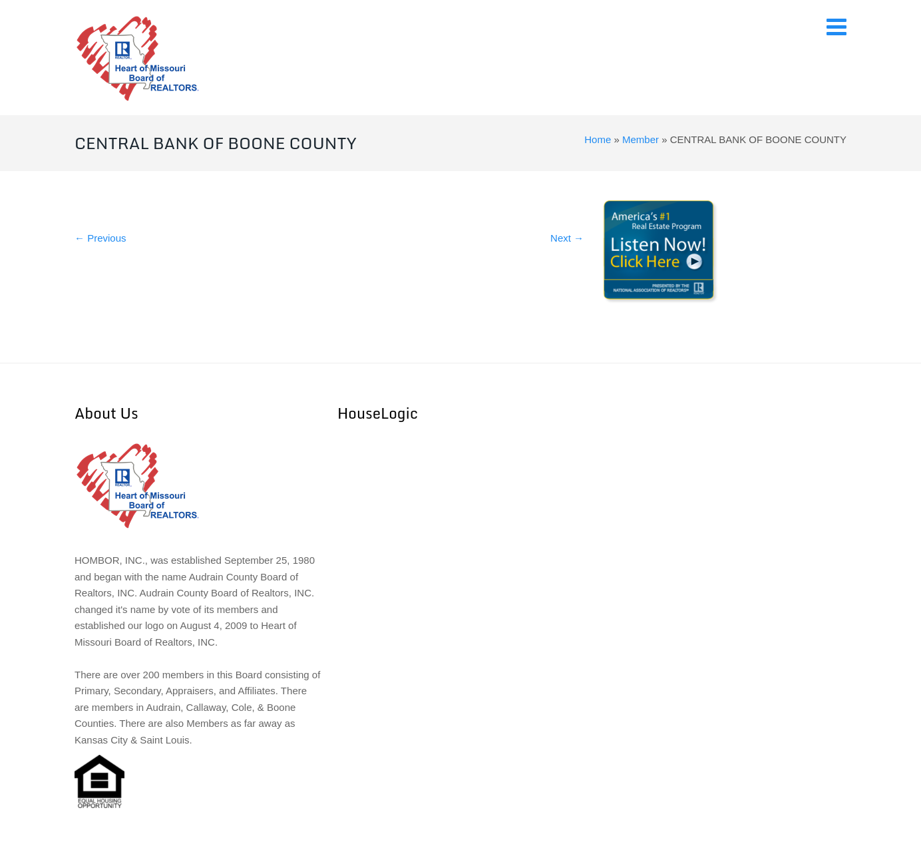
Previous (100, 238)
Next (567, 238)
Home (597, 139)
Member (640, 139)
